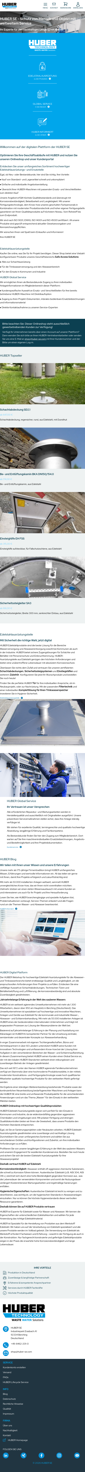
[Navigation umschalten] (45, 5)
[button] (9, 6)
